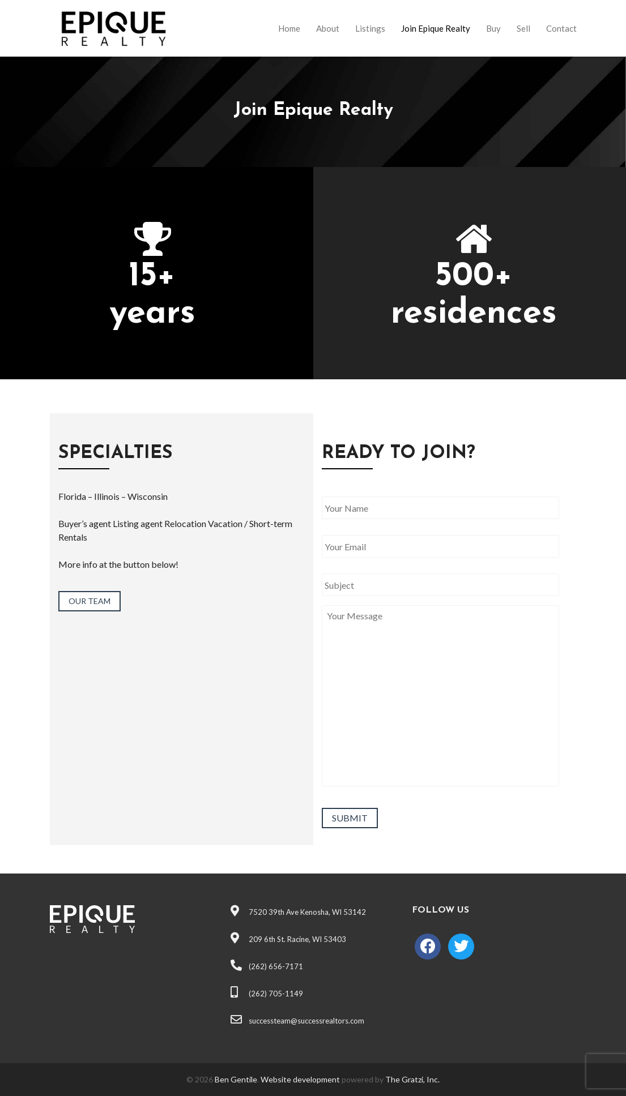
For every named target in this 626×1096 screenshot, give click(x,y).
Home (289, 28)
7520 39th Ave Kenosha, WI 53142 (298, 912)
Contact (561, 28)
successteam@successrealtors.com (297, 1020)
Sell (523, 28)
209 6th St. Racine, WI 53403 (288, 939)
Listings (370, 28)
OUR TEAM (89, 601)
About (327, 28)
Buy (493, 28)
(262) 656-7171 (267, 966)
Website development (300, 1079)
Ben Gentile (236, 1079)
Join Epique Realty (435, 28)
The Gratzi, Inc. (412, 1079)
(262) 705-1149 (267, 993)
